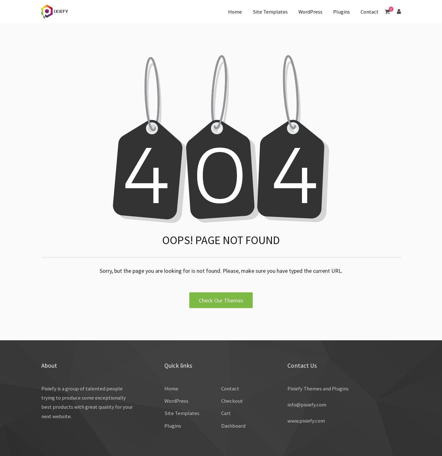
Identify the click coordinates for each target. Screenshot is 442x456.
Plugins (341, 11)
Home (235, 11)
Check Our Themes (221, 300)
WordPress (310, 11)
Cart (226, 413)
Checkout (232, 400)
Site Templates (270, 11)
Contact (370, 11)
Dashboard (233, 425)
